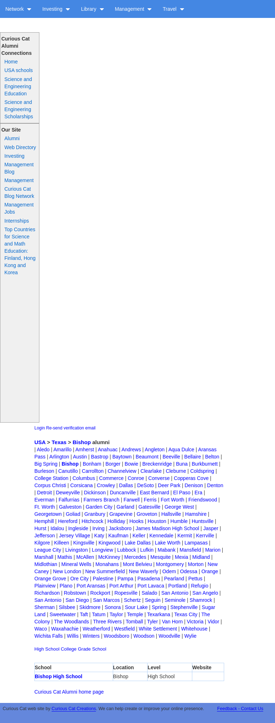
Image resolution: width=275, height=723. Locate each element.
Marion (213, 550)
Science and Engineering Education (18, 86)
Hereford (67, 521)
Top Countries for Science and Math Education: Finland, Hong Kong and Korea (19, 251)
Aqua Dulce (181, 449)
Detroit (44, 492)
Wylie (190, 636)
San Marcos (106, 600)
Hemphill (44, 521)
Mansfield (190, 550)
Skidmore (90, 607)
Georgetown (48, 514)
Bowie (131, 464)
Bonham (92, 464)
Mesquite (160, 557)
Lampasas (196, 543)
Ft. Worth (44, 507)
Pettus (195, 578)
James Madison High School (167, 528)
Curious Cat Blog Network (19, 192)
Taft (84, 614)
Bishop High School (58, 676)
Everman (44, 500)
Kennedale (161, 535)
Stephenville (184, 607)
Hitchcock (92, 521)
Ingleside (78, 528)
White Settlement (158, 629)
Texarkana (158, 614)
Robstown (75, 593)
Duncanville (123, 492)
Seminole (175, 600)
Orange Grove (50, 578)
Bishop (82, 442)
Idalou (57, 528)
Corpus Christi (50, 485)
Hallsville (171, 514)
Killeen (61, 543)
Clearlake (150, 471)
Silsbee (67, 607)
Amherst (84, 449)
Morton (196, 564)
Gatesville (149, 507)
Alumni (12, 138)
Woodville (169, 636)
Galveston (70, 507)
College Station (51, 478)
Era (198, 492)
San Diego (77, 600)
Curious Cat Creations (74, 708)
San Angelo (205, 593)
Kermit (185, 535)
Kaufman (118, 535)
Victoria (195, 621)
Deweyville (68, 492)
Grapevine (120, 514)
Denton (215, 485)
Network (18, 9)
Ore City (79, 578)
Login (39, 428)
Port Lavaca (151, 586)
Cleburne (176, 471)
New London (67, 571)
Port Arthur (121, 586)
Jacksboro (120, 528)
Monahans (107, 564)
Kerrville (205, 535)
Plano (66, 586)
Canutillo (68, 471)
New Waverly (143, 571)
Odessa (188, 571)
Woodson (144, 636)
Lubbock (126, 550)
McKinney (109, 557)
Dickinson (95, 492)
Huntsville (202, 521)
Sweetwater (63, 614)
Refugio (199, 586)
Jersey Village (74, 535)
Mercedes (135, 557)
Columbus (83, 478)
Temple (135, 614)
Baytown (122, 457)
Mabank (166, 550)
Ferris (150, 500)
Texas (59, 442)
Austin (80, 457)
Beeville (171, 457)
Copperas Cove (191, 478)
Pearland (174, 578)
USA (39, 442)
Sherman (44, 607)
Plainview (45, 586)
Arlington (59, 457)
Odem (169, 571)
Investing (56, 9)
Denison (193, 485)
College (69, 649)
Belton (212, 457)
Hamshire (196, 514)
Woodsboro (116, 636)
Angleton (154, 449)
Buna (182, 464)
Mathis (64, 557)
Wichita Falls (48, 636)
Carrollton (93, 471)
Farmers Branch (101, 500)
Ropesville (126, 593)
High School (46, 649)
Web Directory (20, 147)
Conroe (136, 478)
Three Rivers (107, 621)
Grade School (92, 649)
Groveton (146, 514)
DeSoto (145, 485)
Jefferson (44, 535)
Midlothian (45, 564)
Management (133, 9)
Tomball (134, 621)
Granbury (95, 514)
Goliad (73, 514)
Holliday (116, 521)
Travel (173, 9)
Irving (98, 528)
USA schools (18, 70)
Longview (102, 550)
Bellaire (192, 457)
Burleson (44, 471)
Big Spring (46, 464)
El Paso (181, 492)
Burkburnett (205, 464)
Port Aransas (91, 586)
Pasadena (149, 578)
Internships (16, 221)
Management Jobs (19, 208)
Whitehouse (194, 629)
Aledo (43, 449)
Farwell (132, 500)
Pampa (125, 578)
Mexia (181, 557)
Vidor (213, 621)
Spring (159, 607)
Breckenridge (157, 464)
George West (179, 507)
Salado (149, 593)
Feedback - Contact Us (240, 708)
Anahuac (107, 449)
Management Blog (19, 168)
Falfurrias (68, 500)
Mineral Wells (76, 564)
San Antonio (174, 593)
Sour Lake (136, 607)
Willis (73, 636)
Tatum (99, 614)
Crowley (106, 485)
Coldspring (202, 471)
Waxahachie (65, 629)
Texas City (186, 614)
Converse (159, 478)
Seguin (153, 600)
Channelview (122, 471)
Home (11, 62)
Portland (177, 586)
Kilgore (42, 543)
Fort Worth (172, 500)
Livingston (76, 550)
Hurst (40, 528)
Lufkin (147, 550)
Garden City (99, 507)
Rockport (100, 593)
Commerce (111, 478)
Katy (99, 535)
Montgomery (170, 564)
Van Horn (172, 621)
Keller (138, 535)
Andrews (131, 449)
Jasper (210, 528)
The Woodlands (71, 621)
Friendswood (202, 500)
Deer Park (169, 485)
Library (92, 9)
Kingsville (83, 543)
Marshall (43, 557)
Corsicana (81, 485)
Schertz (132, 600)
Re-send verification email (71, 428)
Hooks (136, 521)
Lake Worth (167, 543)
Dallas (126, 485)
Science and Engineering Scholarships (18, 109)
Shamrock (201, 600)
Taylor (116, 614)
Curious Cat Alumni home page (69, 692)
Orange (209, 571)
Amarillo (62, 449)
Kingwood (109, 543)
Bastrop (99, 457)
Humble (179, 521)
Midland (201, 557)
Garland (125, 507)
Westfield (124, 629)
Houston (157, 521)
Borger (112, 464)
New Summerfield (105, 571)
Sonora (113, 607)
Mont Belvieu (137, 564)
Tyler (152, 621)
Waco (40, 629)
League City (47, 550)
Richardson (47, 593)
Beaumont (147, 457)
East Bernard (154, 492)
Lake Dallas (138, 543)
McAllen (85, 557)
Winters (91, 636)
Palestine (103, 578)
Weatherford (96, 629)
